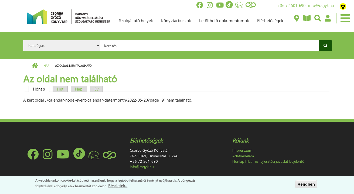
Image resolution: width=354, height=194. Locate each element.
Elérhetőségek (270, 20)
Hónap (41, 89)
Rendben (306, 184)
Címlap (34, 65)
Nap (46, 65)
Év (96, 89)
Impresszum (242, 150)
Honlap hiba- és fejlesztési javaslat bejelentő (268, 161)
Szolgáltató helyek (136, 20)
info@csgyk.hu (321, 5)
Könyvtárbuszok (176, 20)
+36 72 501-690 (291, 5)
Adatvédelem (243, 155)
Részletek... (117, 185)
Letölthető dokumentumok (224, 20)
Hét (60, 89)
